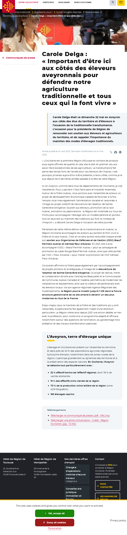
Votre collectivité (22, 12)
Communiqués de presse (15, 16)
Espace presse (92, 12)
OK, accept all (54, 513)
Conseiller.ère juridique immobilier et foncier (74, 494)
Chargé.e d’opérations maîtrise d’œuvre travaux (76, 472)
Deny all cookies (54, 522)
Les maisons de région (108, 498)
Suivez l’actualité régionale (68, 12)
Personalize (54, 528)
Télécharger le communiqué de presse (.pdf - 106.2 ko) (80, 415)
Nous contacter (106, 485)
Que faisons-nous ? (43, 12)
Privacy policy (118, 520)
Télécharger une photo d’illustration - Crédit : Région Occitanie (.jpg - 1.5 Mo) (80, 422)
